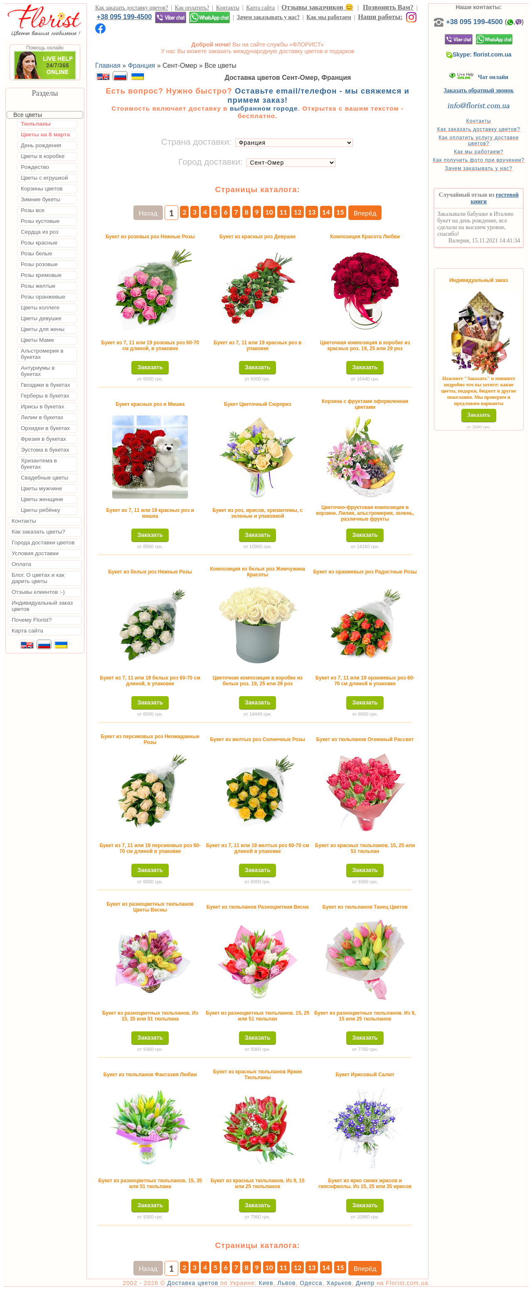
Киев (266, 1283)
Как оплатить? (192, 8)
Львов (286, 1283)
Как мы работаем (328, 17)
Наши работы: (380, 17)
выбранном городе (264, 108)
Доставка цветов (192, 1283)
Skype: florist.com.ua (479, 54)
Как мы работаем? (478, 152)
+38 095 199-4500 (124, 16)
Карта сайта (260, 8)
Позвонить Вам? (388, 7)
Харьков (339, 1283)
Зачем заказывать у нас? (268, 17)
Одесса (311, 1283)
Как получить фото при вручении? (479, 160)
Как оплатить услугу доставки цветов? (478, 140)
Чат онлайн (478, 77)
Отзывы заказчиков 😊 (317, 7)
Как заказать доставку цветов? (131, 8)
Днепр (365, 1283)
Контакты (227, 8)
